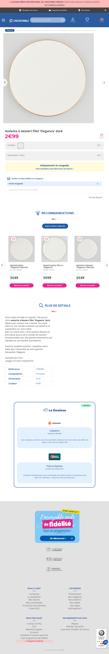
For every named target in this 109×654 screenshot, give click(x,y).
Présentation (75, 594)
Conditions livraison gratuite (34, 635)
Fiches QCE (34, 608)
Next (104, 79)
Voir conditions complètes (54, 5)
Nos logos (75, 605)
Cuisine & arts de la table (32, 30)
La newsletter (34, 597)
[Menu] (105, 630)
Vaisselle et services (50, 30)
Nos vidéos (75, 602)
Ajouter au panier (21, 285)
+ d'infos (86, 406)
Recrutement (85, 10)
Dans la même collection (55, 226)
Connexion (34, 594)
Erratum (34, 632)
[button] (105, 642)
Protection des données (34, 605)
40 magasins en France (29, 10)
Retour (9, 30)
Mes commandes (34, 602)
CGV (34, 626)
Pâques (74, 623)
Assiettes (62, 30)
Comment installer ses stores (75, 629)
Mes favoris (34, 599)
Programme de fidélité (59, 10)
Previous (4, 79)
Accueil (18, 30)
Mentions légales (34, 629)
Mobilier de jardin (75, 626)
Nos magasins (75, 597)
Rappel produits (34, 641)
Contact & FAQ (34, 623)
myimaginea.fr (75, 608)
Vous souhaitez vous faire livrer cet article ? (54, 168)
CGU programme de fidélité (34, 638)
